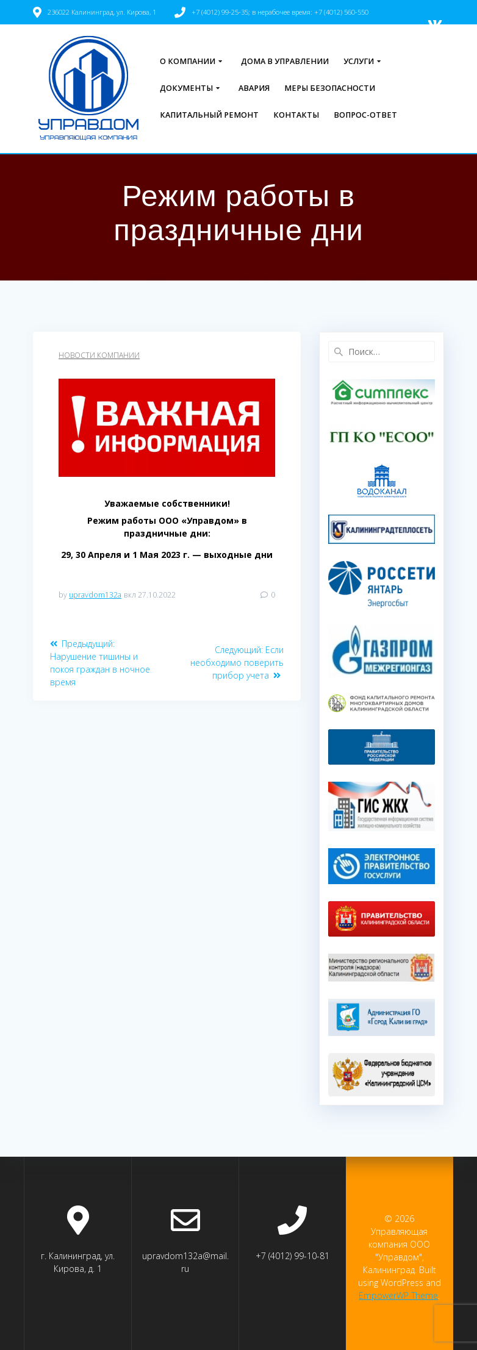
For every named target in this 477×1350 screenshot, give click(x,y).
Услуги (358, 61)
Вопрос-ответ (365, 115)
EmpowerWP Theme (398, 1295)
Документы (186, 88)
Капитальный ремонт (209, 115)
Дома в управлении (285, 61)
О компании (187, 61)
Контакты (296, 115)
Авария (254, 88)
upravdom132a (95, 595)
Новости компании (99, 355)
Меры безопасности (329, 88)
